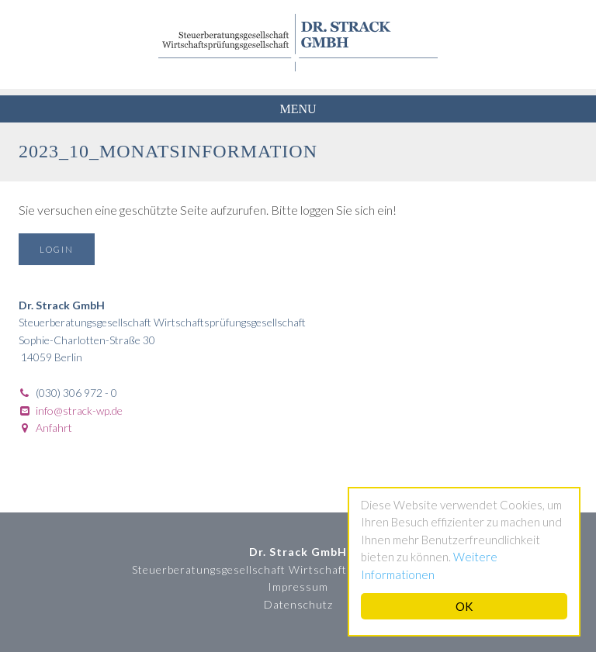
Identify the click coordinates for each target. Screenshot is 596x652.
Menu (297, 109)
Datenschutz (298, 604)
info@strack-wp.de (79, 410)
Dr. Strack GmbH (298, 43)
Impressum (298, 586)
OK (464, 606)
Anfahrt (54, 427)
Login (57, 249)
